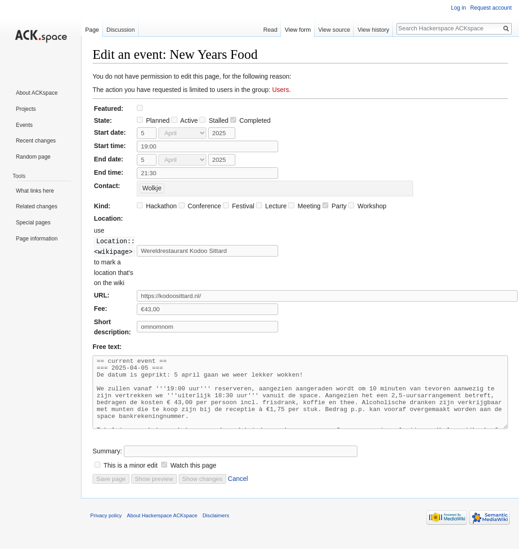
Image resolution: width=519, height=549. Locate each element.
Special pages (33, 222)
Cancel (238, 491)
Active (184, 120)
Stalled (213, 120)
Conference (200, 206)
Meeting (304, 206)
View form (298, 29)
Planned (153, 120)
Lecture (271, 206)
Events (24, 125)
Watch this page (193, 478)
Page (92, 29)
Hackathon (157, 206)
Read (270, 29)
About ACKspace (37, 93)
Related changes (36, 206)
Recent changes (36, 140)
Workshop (367, 206)
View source (334, 29)
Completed (250, 120)
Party (334, 206)
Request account (491, 8)
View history (373, 29)
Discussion (120, 29)
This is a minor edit (130, 478)
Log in (458, 8)
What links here (35, 191)
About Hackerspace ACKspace (162, 528)
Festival (238, 206)
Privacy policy (106, 528)
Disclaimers (216, 528)
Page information (37, 238)
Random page (33, 157)
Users (280, 89)
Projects (25, 109)
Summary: (107, 464)
